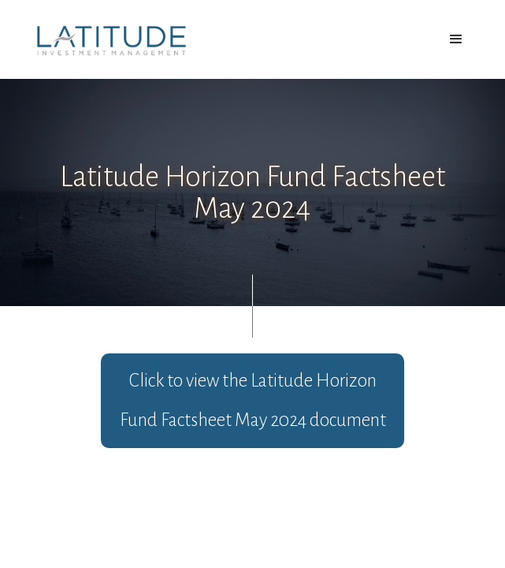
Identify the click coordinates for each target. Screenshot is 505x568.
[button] (456, 39)
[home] (108, 40)
